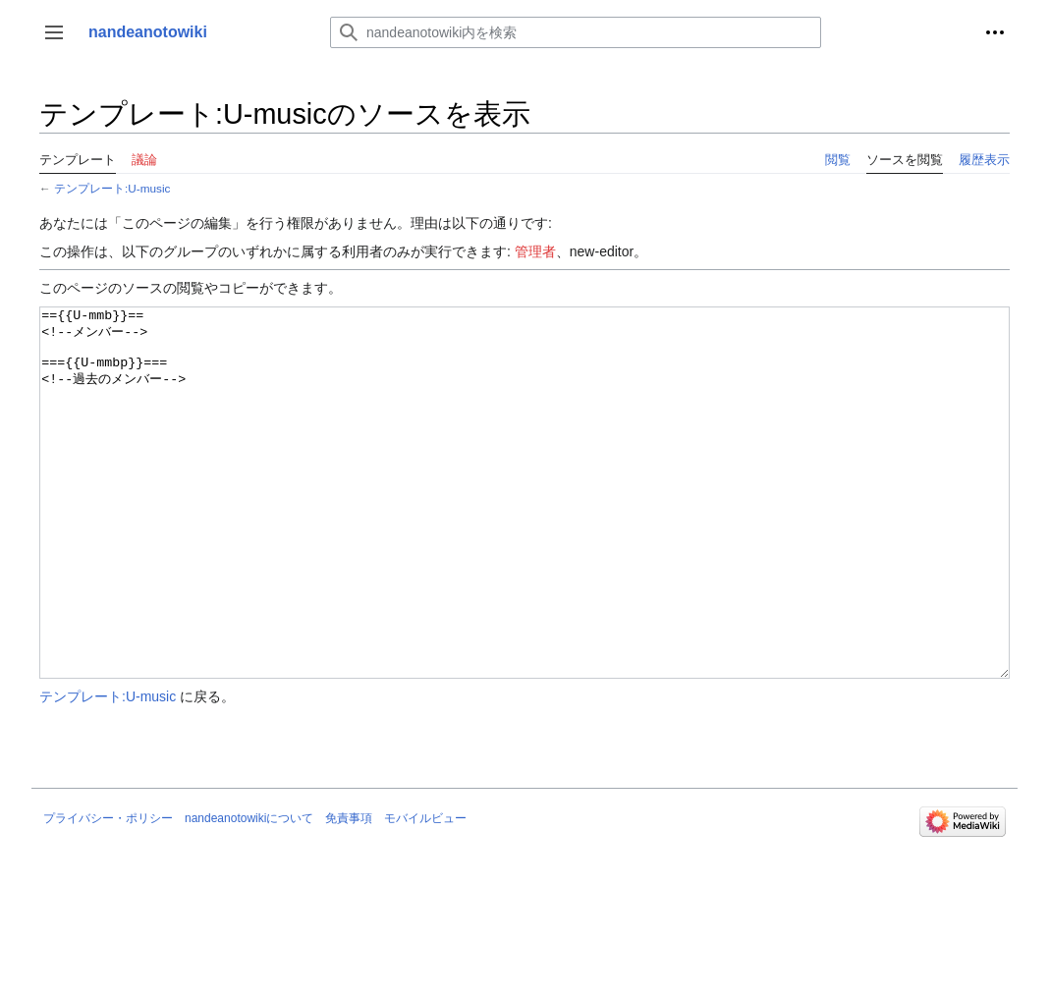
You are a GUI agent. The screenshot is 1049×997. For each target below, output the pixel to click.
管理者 (535, 251)
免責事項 (348, 892)
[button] (54, 32)
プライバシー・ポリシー (108, 892)
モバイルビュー (425, 892)
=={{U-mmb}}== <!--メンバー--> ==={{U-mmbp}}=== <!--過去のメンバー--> (524, 529)
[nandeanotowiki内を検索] (575, 32)
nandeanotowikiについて (249, 892)
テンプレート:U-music (112, 188)
